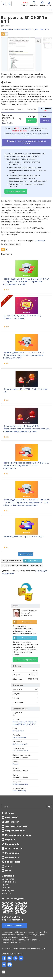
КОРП (18, 244)
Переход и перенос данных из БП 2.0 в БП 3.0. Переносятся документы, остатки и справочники (26, 465)
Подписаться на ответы (12, 561)
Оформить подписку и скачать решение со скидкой (26, 142)
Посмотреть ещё (26, 554)
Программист (18, 731)
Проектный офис (13, 848)
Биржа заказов (12, 862)
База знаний (11, 817)
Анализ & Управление (16, 826)
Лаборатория (12, 822)
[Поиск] (9, 3)
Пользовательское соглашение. (16, 940)
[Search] (26, 807)
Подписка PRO (9, 882)
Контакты (6, 893)
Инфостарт (40, 240)
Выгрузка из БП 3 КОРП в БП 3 (24, 19)
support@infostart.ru (12, 920)
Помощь (6, 887)
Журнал (9, 813)
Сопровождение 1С (15, 831)
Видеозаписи (12, 857)
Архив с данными (19, 737)
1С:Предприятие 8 (20, 744)
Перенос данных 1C (20, 722)
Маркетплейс (12, 844)
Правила (6, 884)
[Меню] (3, 3)
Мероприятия (12, 853)
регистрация (41, 571)
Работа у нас (8, 890)
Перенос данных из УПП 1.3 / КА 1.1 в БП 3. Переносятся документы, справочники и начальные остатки (24, 355)
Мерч (8, 871)
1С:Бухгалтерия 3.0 (20, 751)
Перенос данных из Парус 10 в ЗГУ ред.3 (23, 536)
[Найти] (49, 807)
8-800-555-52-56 (11, 917)
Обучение (10, 839)
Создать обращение (14, 925)
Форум (8, 866)
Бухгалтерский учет (21, 784)
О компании (8, 876)
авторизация (8, 573)
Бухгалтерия (9, 244)
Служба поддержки (15, 899)
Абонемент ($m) (19, 791)
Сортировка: (15, 565)
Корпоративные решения (18, 835)
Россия (15, 764)
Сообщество (8, 879)
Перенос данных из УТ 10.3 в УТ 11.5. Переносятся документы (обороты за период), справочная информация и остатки (26, 429)
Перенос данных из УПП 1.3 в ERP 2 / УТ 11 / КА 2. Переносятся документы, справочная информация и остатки (26, 281)
